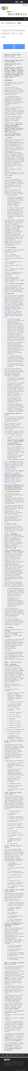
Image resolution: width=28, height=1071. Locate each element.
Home (2, 23)
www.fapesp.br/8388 (10, 132)
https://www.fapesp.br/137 (12, 168)
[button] (9, 14)
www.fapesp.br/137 (14, 464)
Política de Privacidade (20, 1068)
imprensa (9, 11)
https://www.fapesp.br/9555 (12, 57)
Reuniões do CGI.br (11, 23)
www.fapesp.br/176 (10, 467)
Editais (19, 23)
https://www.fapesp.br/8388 (12, 189)
